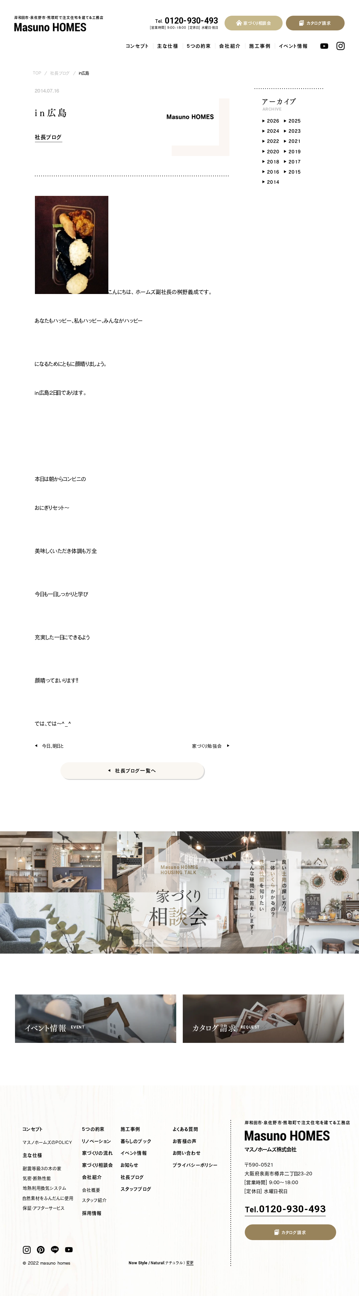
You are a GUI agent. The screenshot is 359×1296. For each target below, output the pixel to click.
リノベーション (96, 1141)
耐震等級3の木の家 (42, 1168)
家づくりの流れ (97, 1153)
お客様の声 (185, 1141)
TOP (37, 73)
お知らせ (130, 1165)
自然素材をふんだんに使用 (48, 1198)
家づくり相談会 (97, 1165)
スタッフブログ (136, 1189)
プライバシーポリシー (195, 1165)
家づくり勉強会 (207, 746)
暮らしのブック (136, 1141)
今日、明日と (53, 746)
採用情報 (92, 1213)
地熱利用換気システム (45, 1188)
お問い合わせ (187, 1153)
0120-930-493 (186, 21)
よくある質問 (185, 1129)
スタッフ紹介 (94, 1200)
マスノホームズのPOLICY (47, 1142)
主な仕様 (168, 46)
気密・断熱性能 (37, 1178)
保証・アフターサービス (44, 1208)
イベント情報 (293, 46)
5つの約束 (199, 46)
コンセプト (137, 46)
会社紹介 (230, 46)
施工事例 (260, 46)
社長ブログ (60, 73)
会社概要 (91, 1190)
